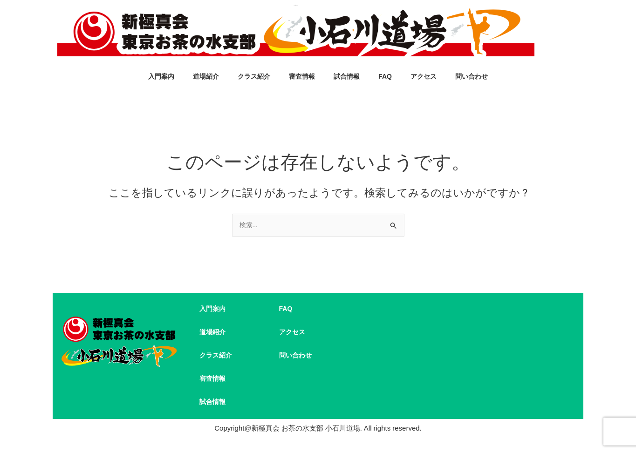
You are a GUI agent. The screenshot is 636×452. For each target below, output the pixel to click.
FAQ (385, 77)
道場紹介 (206, 77)
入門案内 (161, 77)
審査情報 (302, 77)
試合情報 (347, 77)
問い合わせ (471, 77)
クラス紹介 (254, 77)
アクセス (423, 77)
